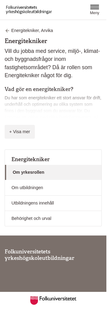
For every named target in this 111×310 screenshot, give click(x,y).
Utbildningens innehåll (32, 203)
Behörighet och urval (31, 218)
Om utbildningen (27, 187)
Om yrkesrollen (28, 172)
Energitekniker (30, 159)
